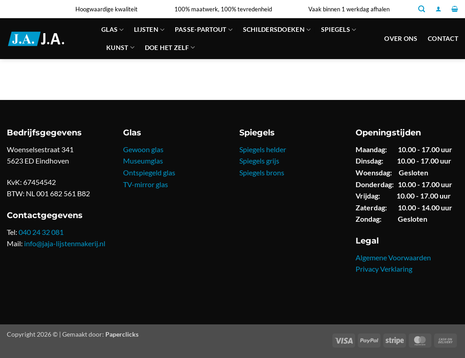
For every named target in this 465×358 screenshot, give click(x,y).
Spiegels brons (261, 172)
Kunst (120, 47)
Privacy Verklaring (384, 268)
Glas (112, 29)
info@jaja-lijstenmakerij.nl (64, 243)
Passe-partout (203, 29)
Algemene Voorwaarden (393, 257)
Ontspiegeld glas (149, 172)
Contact (443, 38)
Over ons (400, 38)
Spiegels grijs (259, 160)
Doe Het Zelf (170, 47)
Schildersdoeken (277, 29)
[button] (438, 9)
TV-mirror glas (145, 184)
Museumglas (143, 160)
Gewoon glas (143, 149)
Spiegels (338, 29)
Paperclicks (122, 334)
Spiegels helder (262, 149)
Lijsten (149, 29)
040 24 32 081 (41, 232)
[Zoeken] (421, 9)
